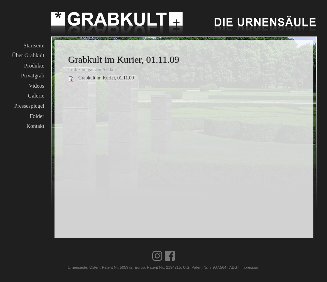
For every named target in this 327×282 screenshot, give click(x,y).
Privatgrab (32, 75)
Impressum (249, 267)
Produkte (34, 65)
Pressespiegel (29, 106)
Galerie (36, 95)
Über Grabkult (28, 55)
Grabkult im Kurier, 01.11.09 (106, 77)
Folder (37, 116)
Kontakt (35, 126)
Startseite (34, 45)
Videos (36, 86)
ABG (233, 267)
